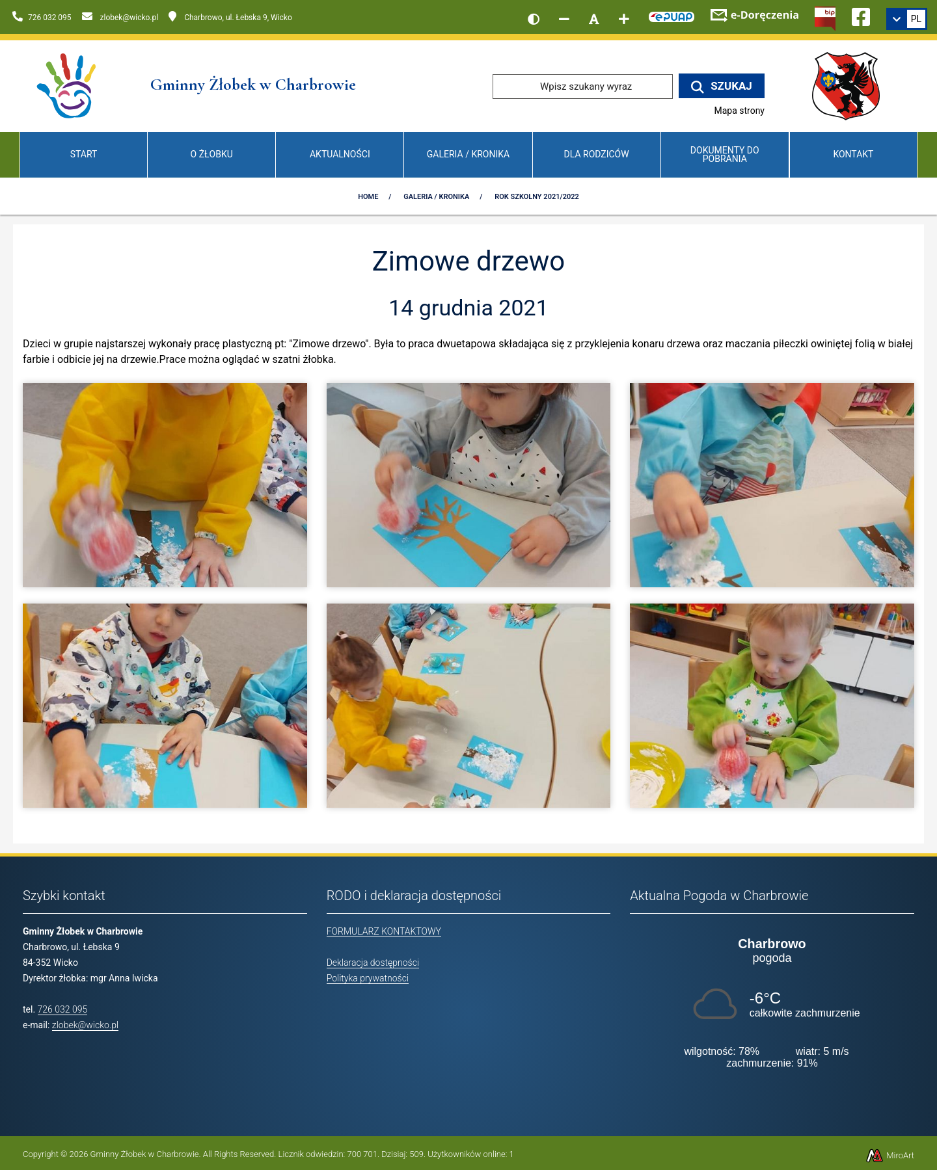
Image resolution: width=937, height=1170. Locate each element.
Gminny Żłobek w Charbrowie (144, 1154)
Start (84, 154)
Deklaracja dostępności (373, 962)
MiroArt (889, 1155)
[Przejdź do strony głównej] (67, 85)
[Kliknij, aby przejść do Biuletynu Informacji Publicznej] (825, 17)
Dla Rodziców (596, 154)
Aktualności (340, 154)
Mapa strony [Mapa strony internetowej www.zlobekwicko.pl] (739, 110)
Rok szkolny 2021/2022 (537, 197)
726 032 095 (63, 1009)
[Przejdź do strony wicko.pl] (850, 85)
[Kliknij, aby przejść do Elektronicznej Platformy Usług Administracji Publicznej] (671, 15)
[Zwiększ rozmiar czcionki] (624, 19)
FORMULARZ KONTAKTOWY (384, 931)
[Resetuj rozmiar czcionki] (594, 19)
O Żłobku (212, 154)
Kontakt (853, 154)
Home (368, 197)
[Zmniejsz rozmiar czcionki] (564, 19)
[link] (906, 19)
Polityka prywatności (368, 978)
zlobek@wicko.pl (85, 1025)
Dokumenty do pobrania (724, 154)
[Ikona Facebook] (861, 15)
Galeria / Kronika (468, 154)
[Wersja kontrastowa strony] (533, 19)
